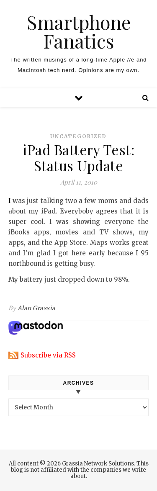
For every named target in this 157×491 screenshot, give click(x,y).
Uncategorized (78, 136)
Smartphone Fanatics (79, 31)
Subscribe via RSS (48, 355)
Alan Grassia (37, 308)
